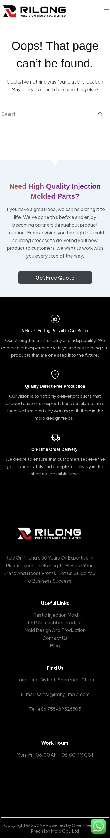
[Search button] (100, 114)
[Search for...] (46, 114)
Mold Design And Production (55, 630)
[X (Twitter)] (55, 784)
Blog (55, 645)
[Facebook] (46, 784)
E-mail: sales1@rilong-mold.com (55, 694)
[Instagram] (64, 784)
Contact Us (55, 638)
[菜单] (106, 11)
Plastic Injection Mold (55, 615)
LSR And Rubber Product (55, 622)
